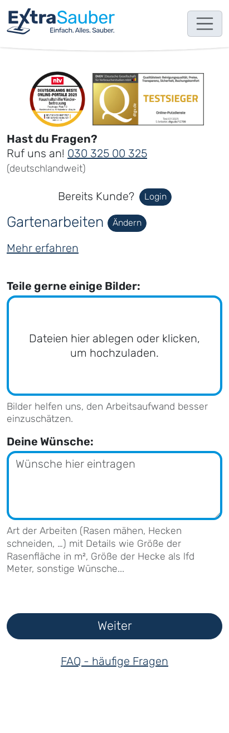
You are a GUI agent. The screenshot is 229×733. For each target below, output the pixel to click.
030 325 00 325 (107, 153)
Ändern (127, 222)
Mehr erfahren (43, 248)
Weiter (115, 625)
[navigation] (61, 21)
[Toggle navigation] (205, 24)
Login (155, 196)
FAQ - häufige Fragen (114, 661)
